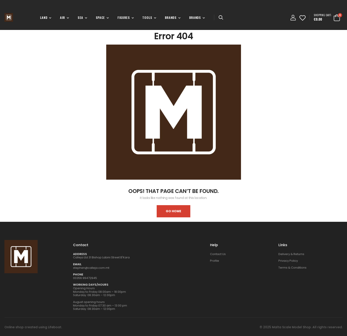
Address (80, 254)
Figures (124, 17)
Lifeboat (54, 327)
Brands (171, 17)
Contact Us (218, 254)
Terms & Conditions (292, 267)
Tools (147, 17)
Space (100, 17)
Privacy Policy (288, 261)
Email (77, 264)
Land (44, 17)
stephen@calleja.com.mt (91, 268)
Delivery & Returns (291, 254)
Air (62, 17)
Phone (78, 274)
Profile (214, 261)
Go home (173, 211)
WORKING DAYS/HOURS (90, 285)
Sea (80, 17)
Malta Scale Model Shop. (292, 327)
